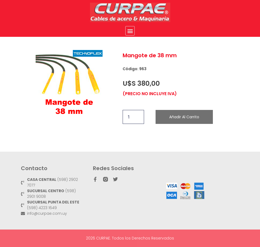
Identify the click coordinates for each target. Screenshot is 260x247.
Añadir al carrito (184, 117)
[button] (130, 30)
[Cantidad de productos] (133, 117)
